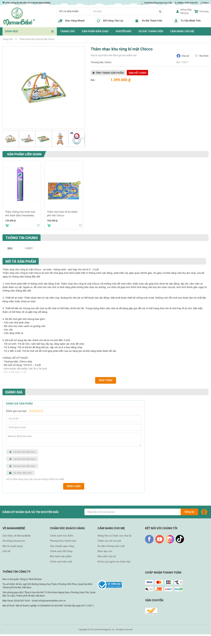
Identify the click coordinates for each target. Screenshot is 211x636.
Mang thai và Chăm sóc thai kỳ (114, 535)
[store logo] (18, 16)
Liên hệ (6, 551)
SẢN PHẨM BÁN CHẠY (95, 31)
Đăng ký (185, 13)
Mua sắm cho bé (107, 556)
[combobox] (126, 11)
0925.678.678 (191, 2)
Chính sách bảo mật (61, 561)
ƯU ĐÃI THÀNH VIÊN (150, 31)
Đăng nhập (186, 9)
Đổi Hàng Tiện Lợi (113, 20)
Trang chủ (7, 39)
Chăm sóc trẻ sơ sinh (109, 540)
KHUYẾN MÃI (123, 31)
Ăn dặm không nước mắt (111, 546)
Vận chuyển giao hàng (62, 546)
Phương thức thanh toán (63, 540)
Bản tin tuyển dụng (12, 546)
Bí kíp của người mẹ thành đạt (114, 561)
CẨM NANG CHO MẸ (182, 31)
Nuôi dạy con (105, 551)
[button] (10, 139)
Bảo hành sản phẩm (61, 556)
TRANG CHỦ (67, 31)
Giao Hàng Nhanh (75, 20)
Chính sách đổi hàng (61, 551)
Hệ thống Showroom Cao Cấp (156, 2)
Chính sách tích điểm (61, 535)
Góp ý (206, 2)
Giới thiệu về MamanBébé (16, 535)
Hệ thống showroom (13, 540)
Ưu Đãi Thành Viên (152, 20)
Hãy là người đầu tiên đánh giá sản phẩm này (114, 55)
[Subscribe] (189, 512)
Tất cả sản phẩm (68, 11)
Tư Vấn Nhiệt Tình (191, 20)
